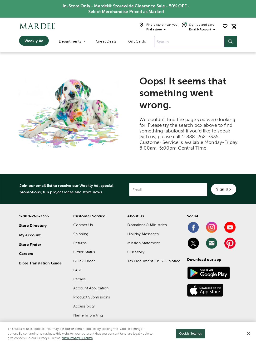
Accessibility (84, 306)
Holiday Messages (142, 234)
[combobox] (189, 41)
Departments (72, 41)
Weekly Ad (34, 41)
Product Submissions (91, 297)
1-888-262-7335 (34, 216)
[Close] (248, 333)
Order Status (84, 252)
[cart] (234, 26)
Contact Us (83, 225)
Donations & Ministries (147, 225)
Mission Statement (143, 243)
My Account (30, 235)
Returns (80, 243)
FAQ (77, 270)
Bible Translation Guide (40, 263)
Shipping (80, 234)
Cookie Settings (190, 333)
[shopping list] (225, 26)
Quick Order (84, 261)
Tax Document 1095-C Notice (153, 261)
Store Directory (33, 225)
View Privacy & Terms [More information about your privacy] (77, 338)
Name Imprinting (88, 315)
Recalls (79, 279)
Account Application (91, 288)
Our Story (135, 252)
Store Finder (30, 244)
